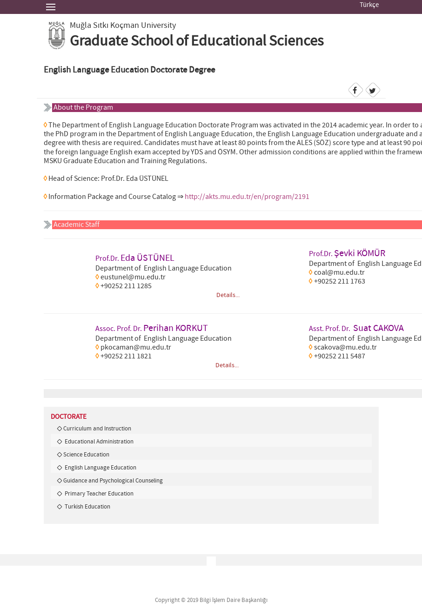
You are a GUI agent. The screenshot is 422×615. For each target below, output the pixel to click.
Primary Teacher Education (98, 493)
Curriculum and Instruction (97, 428)
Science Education (86, 454)
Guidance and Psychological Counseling (113, 480)
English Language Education (99, 467)
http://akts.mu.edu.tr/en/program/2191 (246, 197)
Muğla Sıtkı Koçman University (123, 25)
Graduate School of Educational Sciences (196, 41)
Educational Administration (98, 441)
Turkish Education (86, 506)
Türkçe (369, 5)
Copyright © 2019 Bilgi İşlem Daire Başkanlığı (211, 600)
